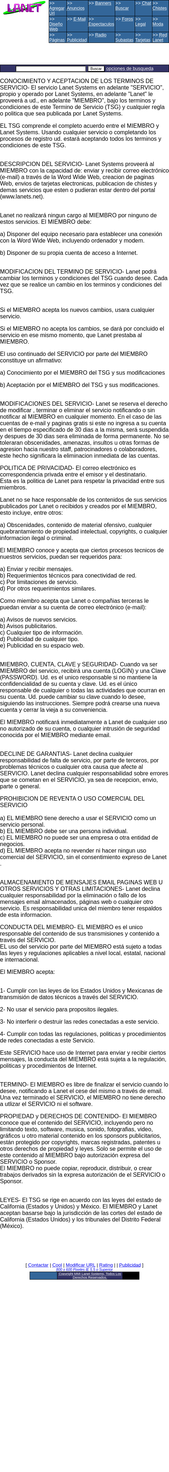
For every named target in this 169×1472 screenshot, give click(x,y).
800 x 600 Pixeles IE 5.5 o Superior (84, 1270)
